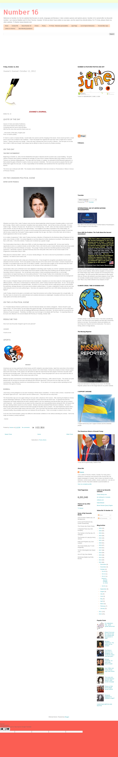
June (101, 596)
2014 (100, 557)
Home (6, 26)
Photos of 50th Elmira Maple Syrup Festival (109, 688)
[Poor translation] (7, 729)
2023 (100, 535)
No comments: (26, 427)
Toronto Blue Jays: (103, 26)
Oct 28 (104, 571)
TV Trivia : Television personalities (58, 26)
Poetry (44, 26)
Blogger (67, 717)
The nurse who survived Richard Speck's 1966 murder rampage (109, 679)
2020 (100, 543)
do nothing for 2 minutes (103, 497)
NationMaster (100, 502)
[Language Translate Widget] (87, 199)
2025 (100, 530)
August (102, 591)
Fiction (36, 26)
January (102, 608)
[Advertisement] (59, 49)
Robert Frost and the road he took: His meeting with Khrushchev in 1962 (109, 635)
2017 (100, 550)
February (103, 606)
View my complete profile (85, 484)
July (101, 594)
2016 (100, 552)
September (103, 589)
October (102, 569)
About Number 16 (26, 26)
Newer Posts (8, 434)
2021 (100, 540)
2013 (100, 560)
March (102, 603)
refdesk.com (100, 500)
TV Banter (80, 508)
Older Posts (69, 434)
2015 (100, 555)
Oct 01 (104, 586)
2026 (100, 528)
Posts (100, 515)
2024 (100, 533)
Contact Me (15, 26)
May (101, 598)
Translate (89, 202)
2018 (100, 547)
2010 (100, 614)
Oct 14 (104, 574)
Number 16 (21, 12)
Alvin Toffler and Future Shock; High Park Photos (109, 669)
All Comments (102, 518)
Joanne (82, 472)
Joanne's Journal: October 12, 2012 (19, 71)
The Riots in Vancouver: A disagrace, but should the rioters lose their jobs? (109, 653)
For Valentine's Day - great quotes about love (110, 625)
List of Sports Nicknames (87, 26)
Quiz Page (74, 26)
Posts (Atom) (42, 440)
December (103, 564)
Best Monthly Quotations (25, 28)
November (103, 567)
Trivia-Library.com (102, 494)
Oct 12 (104, 576)
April (101, 601)
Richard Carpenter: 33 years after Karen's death (108, 662)
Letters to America (10, 28)
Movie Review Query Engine (105, 505)
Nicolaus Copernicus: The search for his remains (109, 644)
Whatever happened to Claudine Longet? (110, 696)
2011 (100, 611)
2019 (100, 545)
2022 (100, 538)
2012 (100, 562)
